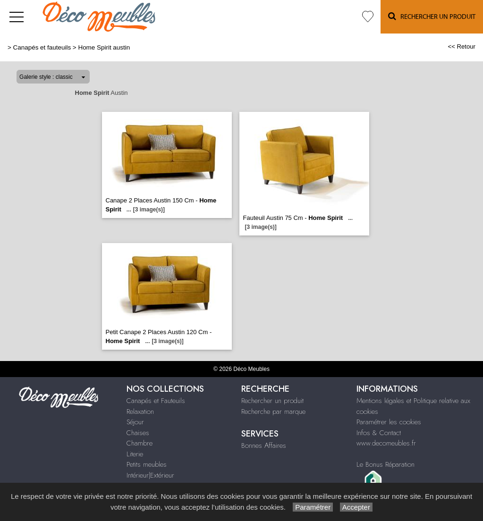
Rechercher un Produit (431, 16)
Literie (135, 454)
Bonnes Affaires (263, 445)
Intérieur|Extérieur (150, 475)
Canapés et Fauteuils (156, 400)
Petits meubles (147, 464)
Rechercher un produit (272, 400)
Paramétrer (312, 507)
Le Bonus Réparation (385, 464)
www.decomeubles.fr (386, 443)
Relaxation (140, 411)
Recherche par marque (273, 411)
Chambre (140, 443)
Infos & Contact (378, 433)
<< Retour (461, 46)
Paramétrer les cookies (388, 422)
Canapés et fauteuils (42, 47)
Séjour (135, 422)
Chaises (138, 433)
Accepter (356, 507)
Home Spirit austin (104, 47)
